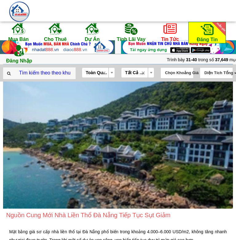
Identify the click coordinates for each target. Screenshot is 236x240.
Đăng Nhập (19, 53)
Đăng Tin (210, 32)
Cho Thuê (55, 32)
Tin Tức (170, 32)
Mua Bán (18, 32)
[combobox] (98, 72)
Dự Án (92, 32)
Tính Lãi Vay (131, 32)
